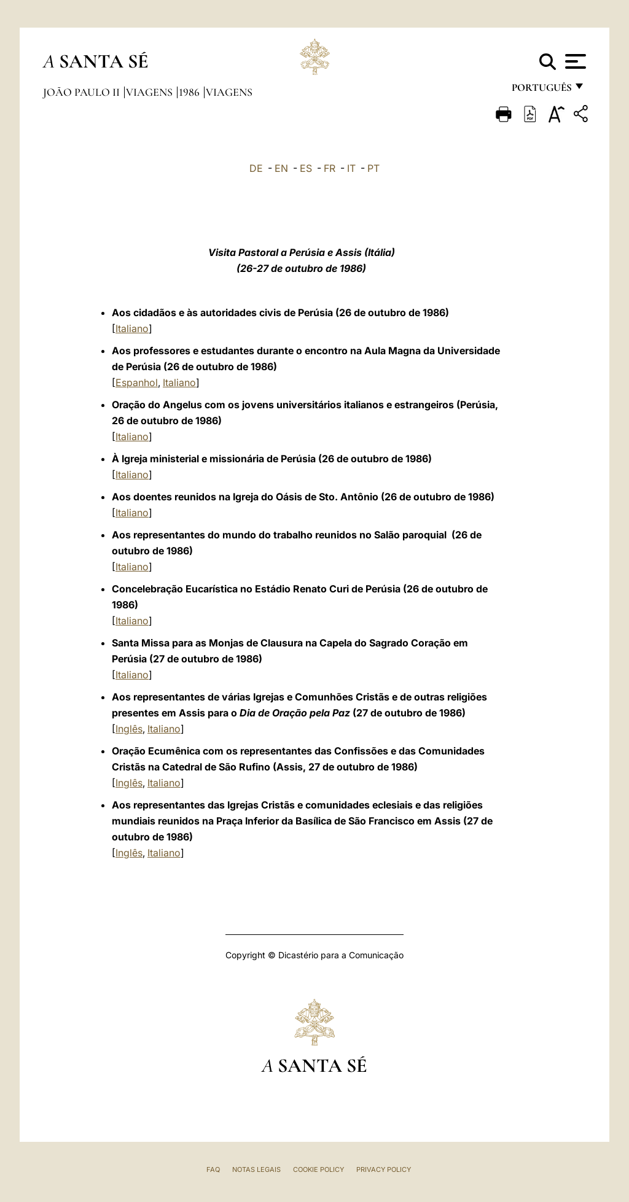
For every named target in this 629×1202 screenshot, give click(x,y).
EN (281, 168)
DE (256, 168)
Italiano (132, 328)
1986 (190, 92)
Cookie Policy (318, 1169)
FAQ (213, 1169)
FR (329, 168)
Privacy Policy (383, 1169)
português (541, 90)
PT (373, 168)
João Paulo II (82, 92)
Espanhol (136, 382)
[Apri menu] (574, 61)
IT (351, 168)
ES (306, 168)
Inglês (129, 729)
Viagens (150, 92)
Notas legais (256, 1169)
